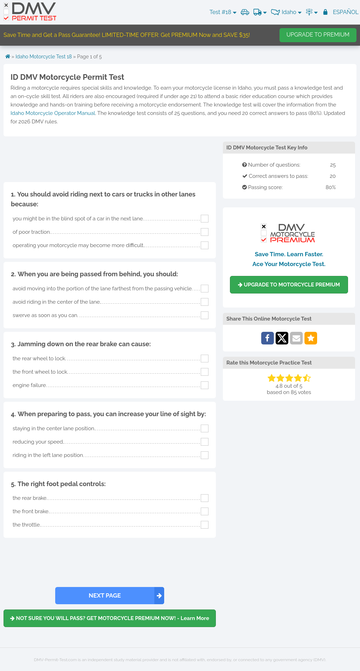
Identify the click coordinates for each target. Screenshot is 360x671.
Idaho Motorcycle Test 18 (43, 56)
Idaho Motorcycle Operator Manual (53, 113)
